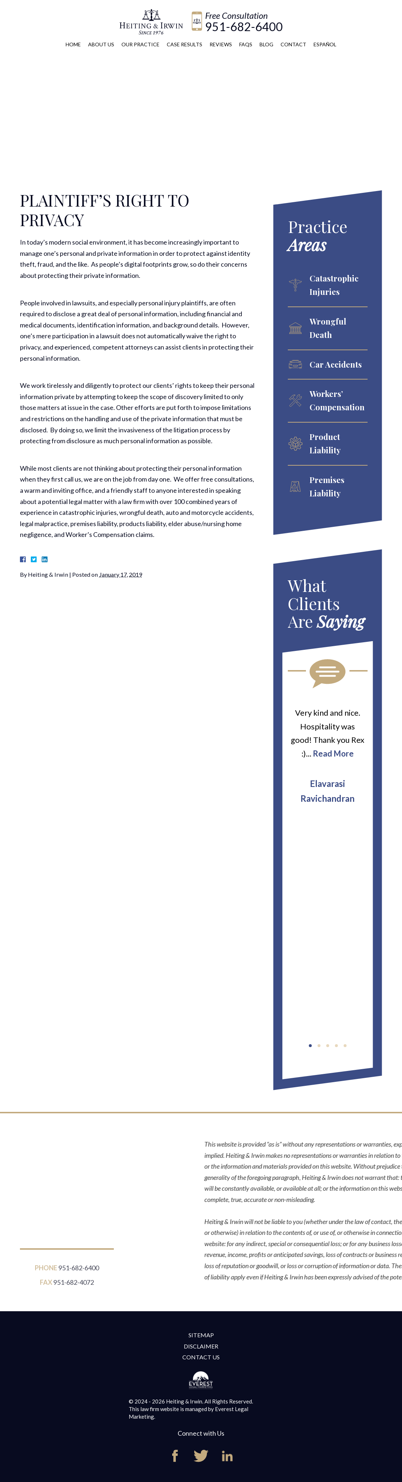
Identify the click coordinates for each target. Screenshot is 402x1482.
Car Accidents (336, 364)
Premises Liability (327, 486)
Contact (293, 44)
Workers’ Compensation (337, 400)
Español (325, 44)
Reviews (221, 44)
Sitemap (201, 1334)
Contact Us (201, 1357)
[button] (310, 1045)
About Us (101, 44)
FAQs (245, 44)
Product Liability (325, 443)
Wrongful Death (328, 328)
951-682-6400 (244, 26)
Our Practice (140, 44)
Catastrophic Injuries (334, 285)
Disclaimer (201, 1346)
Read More (333, 753)
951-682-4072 (73, 1287)
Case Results (184, 44)
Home (73, 44)
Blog (266, 44)
